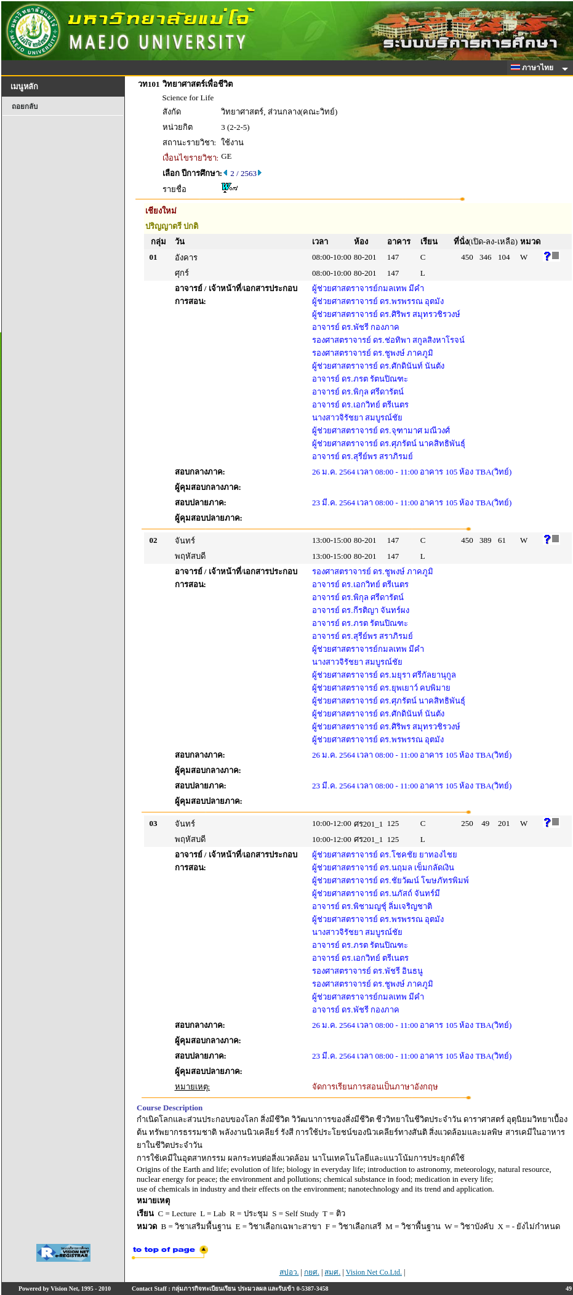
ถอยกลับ (25, 106)
